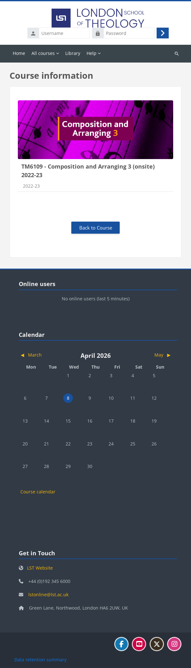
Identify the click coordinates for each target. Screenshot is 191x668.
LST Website (40, 568)
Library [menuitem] (72, 53)
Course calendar (37, 492)
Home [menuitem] (19, 53)
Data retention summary (40, 660)
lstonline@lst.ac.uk (48, 594)
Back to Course (95, 227)
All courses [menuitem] (43, 53)
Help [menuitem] (91, 53)
